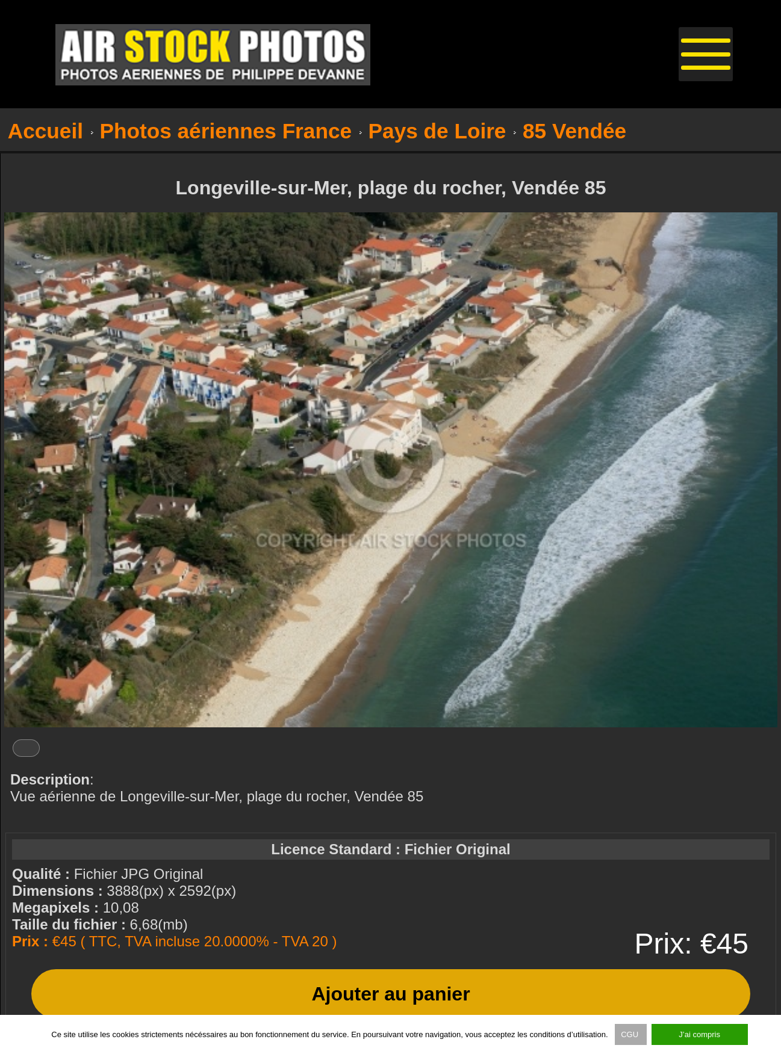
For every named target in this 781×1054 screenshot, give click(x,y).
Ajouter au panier (390, 994)
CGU (631, 1034)
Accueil (45, 131)
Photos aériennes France (226, 131)
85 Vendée (574, 131)
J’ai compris (699, 1034)
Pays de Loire (437, 131)
